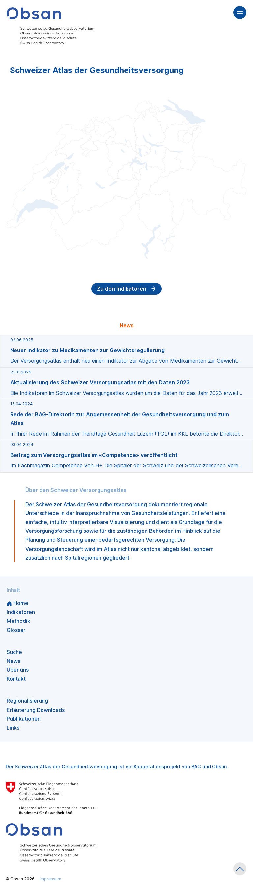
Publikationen (24, 718)
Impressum (50, 878)
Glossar (16, 630)
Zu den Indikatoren (126, 288)
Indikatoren (21, 612)
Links (13, 727)
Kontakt (16, 678)
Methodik (18, 621)
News (13, 661)
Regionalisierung (27, 700)
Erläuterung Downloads (36, 710)
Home (17, 603)
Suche (14, 652)
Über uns (18, 670)
